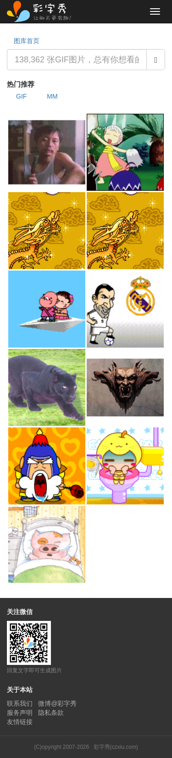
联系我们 (20, 703)
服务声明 (20, 712)
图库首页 (26, 40)
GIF (21, 96)
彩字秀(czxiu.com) (116, 747)
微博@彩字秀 (57, 703)
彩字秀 (42, 11)
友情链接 (20, 721)
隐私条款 (51, 712)
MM (52, 96)
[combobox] (77, 59)
